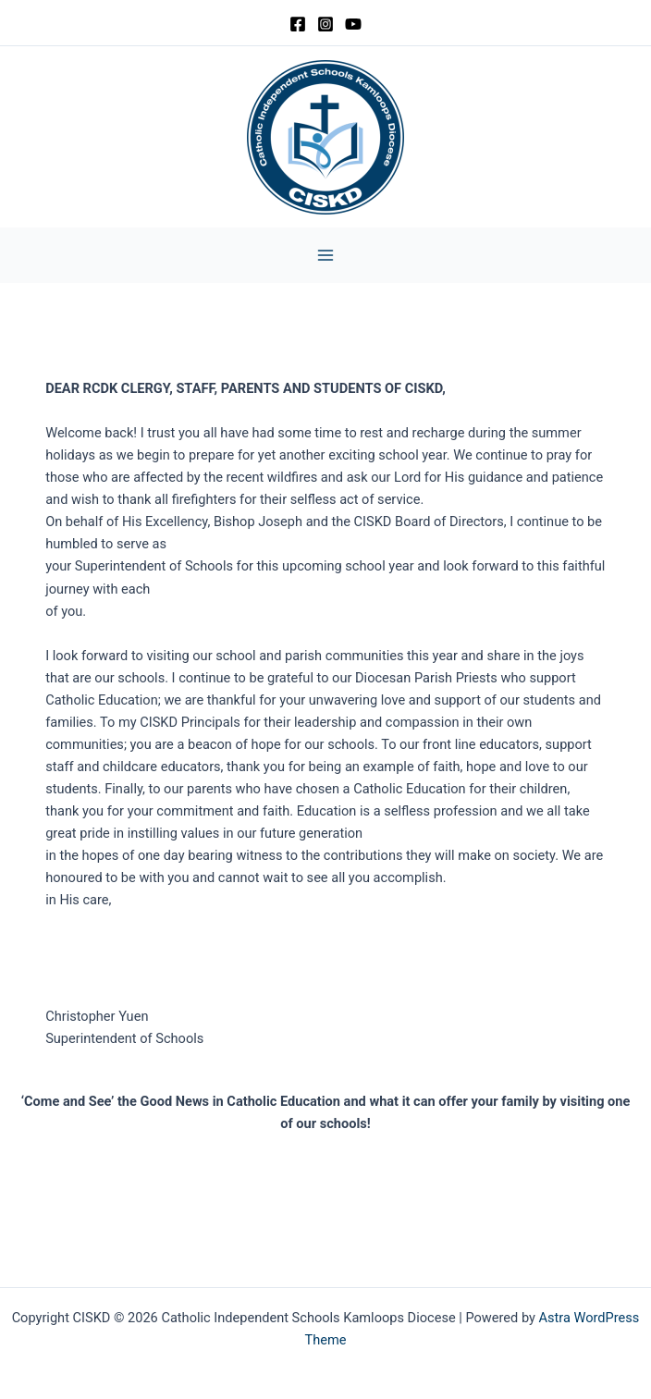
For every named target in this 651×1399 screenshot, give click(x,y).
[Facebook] (297, 24)
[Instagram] (325, 24)
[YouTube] (353, 24)
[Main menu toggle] (325, 255)
